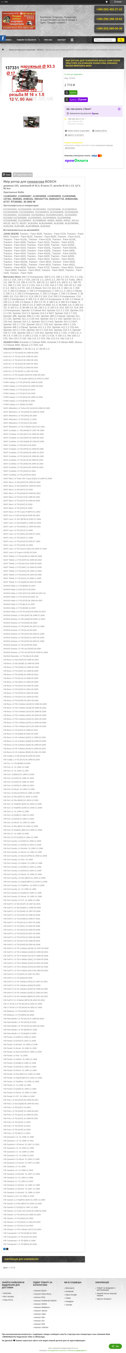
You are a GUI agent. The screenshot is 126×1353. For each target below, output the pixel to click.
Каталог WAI (39, 1317)
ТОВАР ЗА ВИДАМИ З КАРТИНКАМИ (106, 1289)
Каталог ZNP (39, 1324)
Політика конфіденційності (77, 1350)
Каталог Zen (39, 1321)
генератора (35, 181)
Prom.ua (75, 1348)
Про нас (48, 40)
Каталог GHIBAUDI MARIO (45, 1301)
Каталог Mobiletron (42, 1307)
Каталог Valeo (40, 1314)
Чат (115, 1346)
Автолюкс (7, 1293)
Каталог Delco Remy (42, 1294)
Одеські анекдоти (104, 1299)
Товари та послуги (26, 40)
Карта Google (71, 1295)
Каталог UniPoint (41, 1327)
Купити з (78, 100)
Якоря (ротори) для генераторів (22, 50)
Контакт (61, 40)
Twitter (68, 1298)
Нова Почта (8, 1300)
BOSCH (40, 50)
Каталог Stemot (40, 1311)
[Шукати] (121, 40)
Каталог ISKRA (40, 1304)
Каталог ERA (39, 1297)
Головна (7, 40)
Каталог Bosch (40, 1291)
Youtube (69, 1305)
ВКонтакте (70, 1288)
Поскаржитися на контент (57, 1350)
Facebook (69, 1291)
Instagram (70, 1301)
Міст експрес (8, 1297)
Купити (73, 92)
